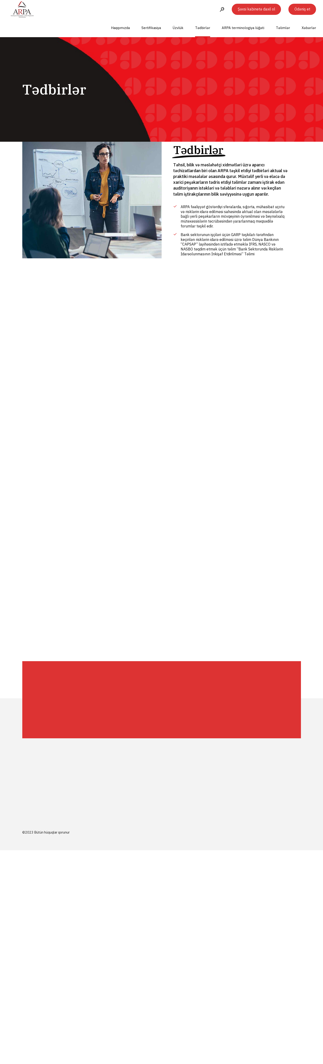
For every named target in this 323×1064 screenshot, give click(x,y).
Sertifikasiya (151, 28)
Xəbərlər (309, 28)
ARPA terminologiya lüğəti (243, 28)
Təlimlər (283, 28)
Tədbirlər (202, 28)
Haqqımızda (120, 28)
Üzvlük (178, 28)
